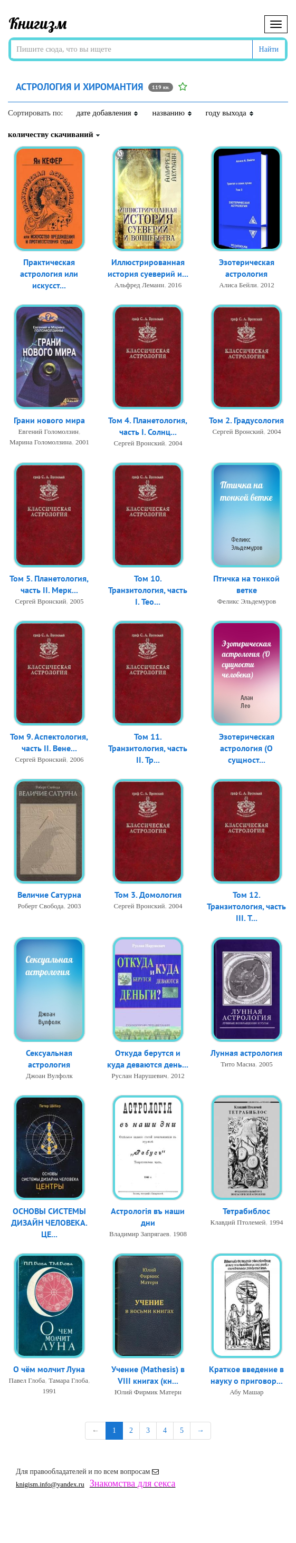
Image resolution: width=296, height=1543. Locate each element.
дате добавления (107, 113)
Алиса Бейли (237, 286)
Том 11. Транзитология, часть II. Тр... (147, 749)
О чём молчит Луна (49, 1369)
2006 (76, 760)
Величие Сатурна (49, 895)
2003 (74, 906)
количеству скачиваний (54, 134)
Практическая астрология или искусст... (49, 274)
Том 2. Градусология (246, 420)
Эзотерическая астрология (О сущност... (246, 749)
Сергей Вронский (139, 444)
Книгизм (37, 23)
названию (172, 113)
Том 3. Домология (148, 895)
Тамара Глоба (68, 1381)
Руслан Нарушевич (139, 1077)
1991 (49, 1391)
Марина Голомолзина (40, 443)
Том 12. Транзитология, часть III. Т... (246, 907)
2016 (175, 286)
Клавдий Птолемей (237, 1223)
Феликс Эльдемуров (246, 602)
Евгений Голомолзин (48, 432)
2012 (267, 286)
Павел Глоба (27, 1381)
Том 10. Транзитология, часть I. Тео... (147, 591)
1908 (180, 1235)
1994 (276, 1223)
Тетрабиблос (246, 1211)
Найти (269, 49)
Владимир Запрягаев (139, 1235)
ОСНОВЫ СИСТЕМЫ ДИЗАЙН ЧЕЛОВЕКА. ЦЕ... (49, 1223)
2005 (76, 602)
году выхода (230, 113)
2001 (82, 443)
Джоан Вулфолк (49, 1077)
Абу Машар (246, 1393)
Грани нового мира (49, 420)
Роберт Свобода (40, 906)
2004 (175, 444)
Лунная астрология (246, 1053)
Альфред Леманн (139, 286)
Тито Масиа (238, 1065)
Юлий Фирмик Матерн (148, 1393)
